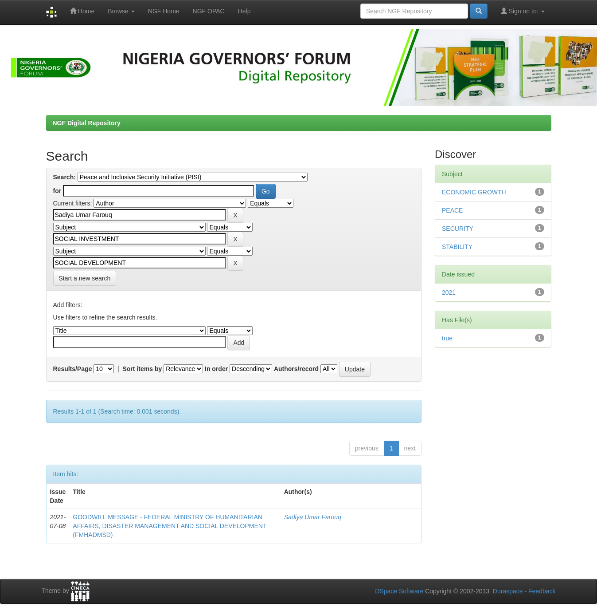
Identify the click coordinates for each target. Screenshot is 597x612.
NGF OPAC (209, 11)
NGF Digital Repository (87, 122)
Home (82, 11)
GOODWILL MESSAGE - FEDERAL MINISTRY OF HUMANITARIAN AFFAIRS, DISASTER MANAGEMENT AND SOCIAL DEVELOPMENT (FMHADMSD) (169, 525)
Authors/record (296, 368)
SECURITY (457, 228)
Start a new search (85, 278)
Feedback (541, 591)
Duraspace (508, 591)
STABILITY (457, 246)
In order (216, 368)
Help (244, 11)
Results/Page (72, 368)
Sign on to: (523, 11)
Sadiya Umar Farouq (312, 517)
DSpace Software (399, 591)
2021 (449, 292)
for (57, 190)
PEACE (452, 210)
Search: (64, 177)
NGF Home (163, 11)
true (447, 338)
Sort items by (142, 368)
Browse (121, 11)
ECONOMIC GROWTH (474, 192)
